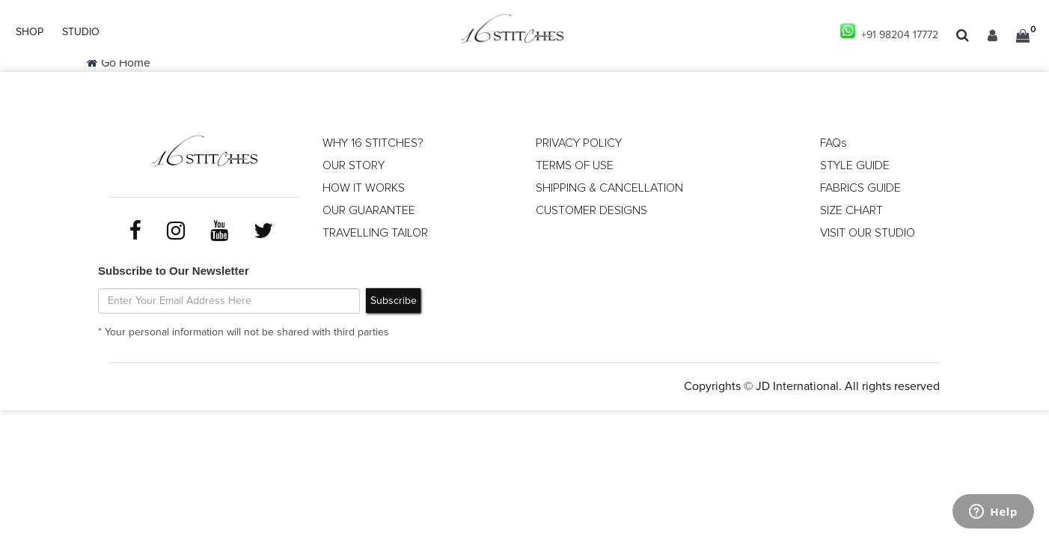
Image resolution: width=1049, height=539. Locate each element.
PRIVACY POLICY (579, 143)
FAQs (833, 143)
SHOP (29, 32)
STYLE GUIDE (855, 165)
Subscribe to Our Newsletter (173, 270)
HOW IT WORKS (363, 188)
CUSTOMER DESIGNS (591, 210)
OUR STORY (353, 165)
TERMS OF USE (575, 165)
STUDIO (81, 32)
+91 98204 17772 (889, 31)
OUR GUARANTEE (368, 210)
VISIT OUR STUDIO (867, 233)
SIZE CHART (851, 210)
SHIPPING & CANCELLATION (609, 188)
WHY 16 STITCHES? (372, 143)
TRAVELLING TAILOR (375, 233)
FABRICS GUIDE (860, 188)
